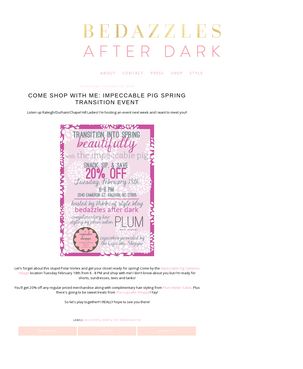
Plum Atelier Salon (177, 287)
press (157, 73)
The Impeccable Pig (127, 320)
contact (133, 73)
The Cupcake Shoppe (133, 292)
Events (107, 320)
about (108, 73)
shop (177, 73)
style (196, 73)
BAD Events (92, 320)
